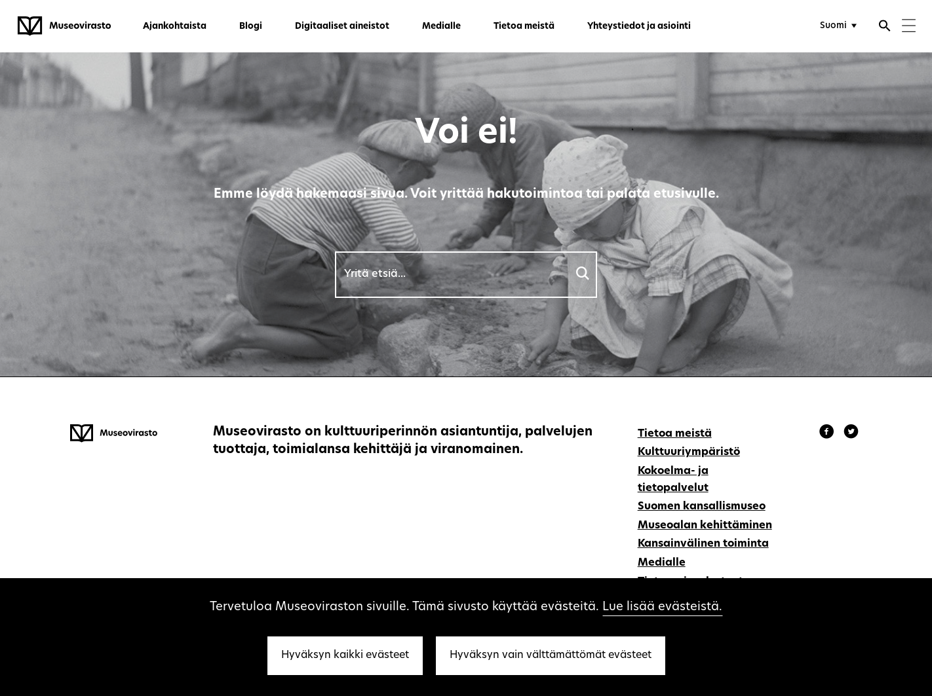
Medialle (441, 26)
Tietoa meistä (524, 26)
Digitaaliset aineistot (342, 26)
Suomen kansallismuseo (702, 507)
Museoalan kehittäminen (705, 526)
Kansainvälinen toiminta (703, 544)
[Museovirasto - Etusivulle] (64, 26)
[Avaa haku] (885, 27)
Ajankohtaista (174, 26)
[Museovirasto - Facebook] (828, 433)
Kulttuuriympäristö (689, 452)
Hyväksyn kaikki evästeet (345, 655)
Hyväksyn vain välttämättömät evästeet (550, 655)
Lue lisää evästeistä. (662, 607)
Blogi (250, 26)
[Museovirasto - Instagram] (851, 433)
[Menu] (909, 27)
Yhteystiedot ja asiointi (639, 26)
